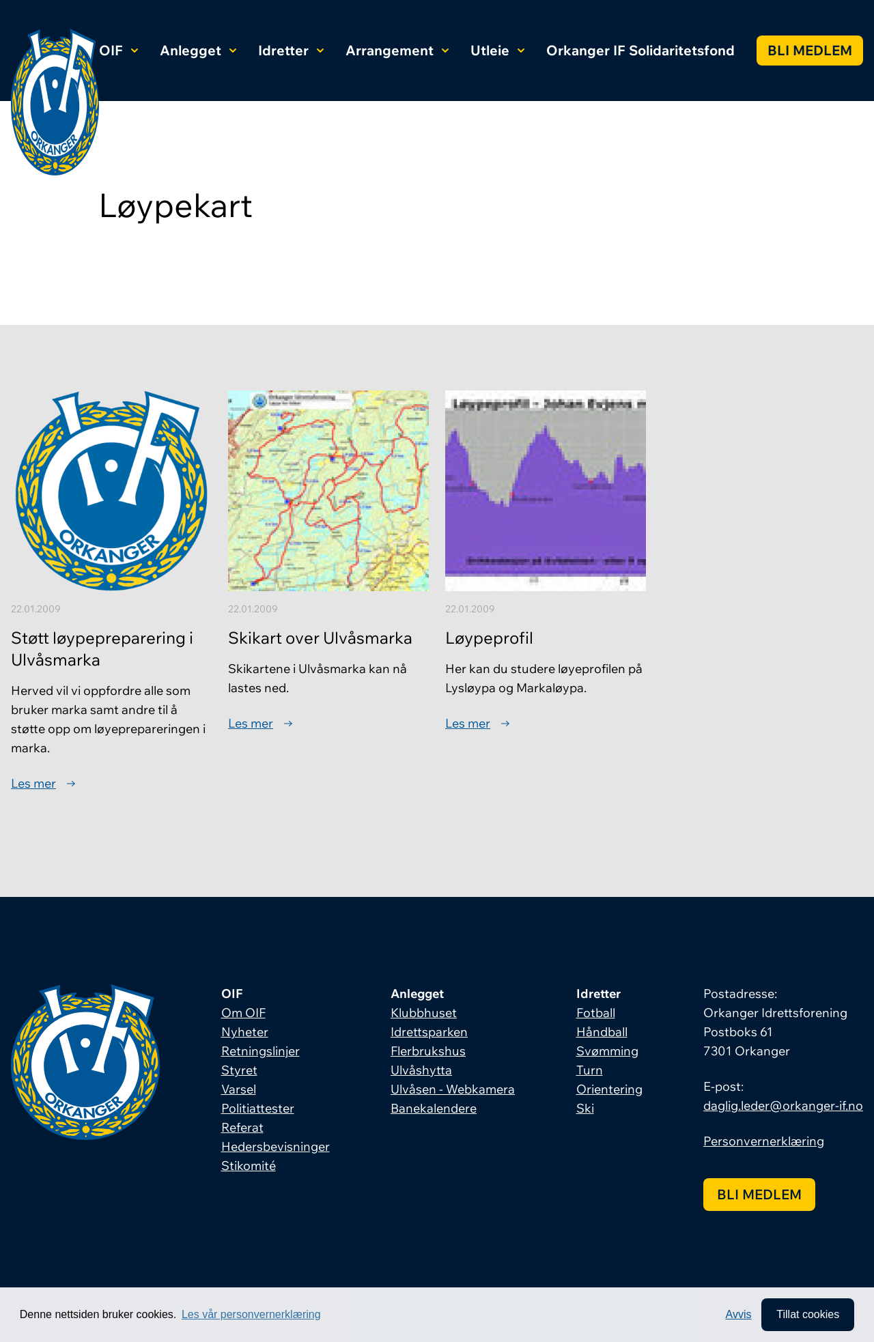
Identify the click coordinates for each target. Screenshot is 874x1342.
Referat (242, 1127)
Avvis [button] (739, 1314)
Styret (239, 1070)
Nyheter (244, 1032)
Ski (585, 1108)
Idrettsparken (429, 1032)
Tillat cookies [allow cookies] (807, 1314)
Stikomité (248, 1165)
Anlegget (198, 50)
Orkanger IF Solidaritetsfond (640, 50)
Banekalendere (434, 1108)
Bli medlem (809, 50)
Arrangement (397, 50)
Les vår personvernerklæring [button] (251, 1314)
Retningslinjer (260, 1051)
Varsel (238, 1089)
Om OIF (243, 1012)
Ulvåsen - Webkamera (453, 1089)
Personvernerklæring (763, 1141)
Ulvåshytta (421, 1070)
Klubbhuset (424, 1012)
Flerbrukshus (428, 1051)
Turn (589, 1070)
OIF (118, 50)
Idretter (291, 50)
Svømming (607, 1051)
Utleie (497, 50)
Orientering (609, 1089)
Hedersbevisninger (275, 1146)
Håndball (602, 1032)
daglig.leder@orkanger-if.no (783, 1105)
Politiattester (257, 1108)
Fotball (595, 1012)
